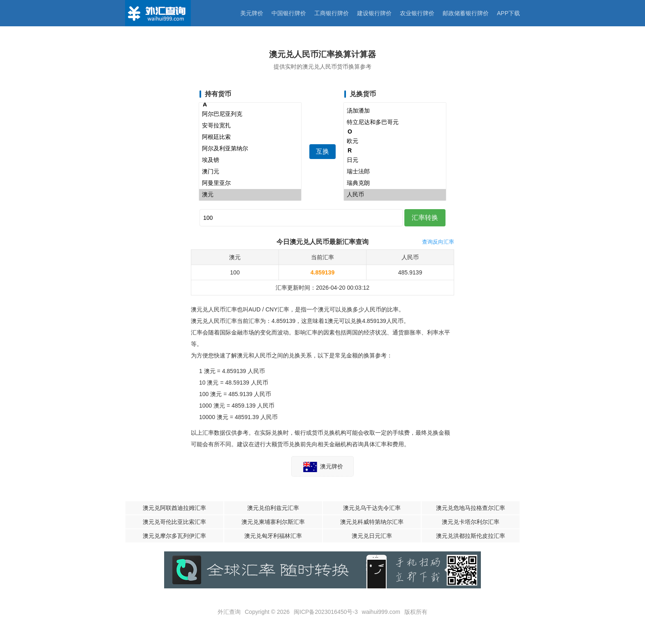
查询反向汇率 (438, 242)
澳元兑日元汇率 (372, 535)
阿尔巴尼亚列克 (250, 114)
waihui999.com (381, 612)
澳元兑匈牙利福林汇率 (273, 535)
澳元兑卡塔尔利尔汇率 (470, 522)
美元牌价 (251, 13)
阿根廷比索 (250, 137)
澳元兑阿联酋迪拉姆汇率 (174, 508)
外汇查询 (229, 612)
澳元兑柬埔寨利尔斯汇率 (273, 522)
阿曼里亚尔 (250, 183)
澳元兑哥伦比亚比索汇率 (174, 522)
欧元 (395, 141)
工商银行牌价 (331, 13)
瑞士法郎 (395, 171)
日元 (395, 160)
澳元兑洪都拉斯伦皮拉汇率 (470, 535)
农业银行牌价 (417, 13)
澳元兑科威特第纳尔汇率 (372, 522)
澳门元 (250, 171)
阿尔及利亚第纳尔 (250, 148)
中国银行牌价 (288, 13)
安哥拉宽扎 (250, 125)
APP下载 (508, 13)
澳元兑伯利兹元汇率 (273, 508)
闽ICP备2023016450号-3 (326, 612)
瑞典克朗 (395, 183)
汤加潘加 (395, 111)
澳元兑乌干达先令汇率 (372, 508)
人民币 (395, 195)
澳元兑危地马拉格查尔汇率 (470, 508)
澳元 (250, 195)
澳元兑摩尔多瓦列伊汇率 (174, 535)
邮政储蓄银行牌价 (466, 13)
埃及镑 (250, 160)
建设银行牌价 (374, 13)
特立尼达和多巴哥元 (395, 122)
